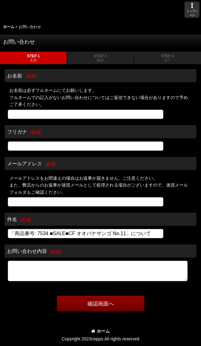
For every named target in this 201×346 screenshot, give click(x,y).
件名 (12, 219)
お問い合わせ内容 (27, 251)
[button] (192, 10)
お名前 (14, 75)
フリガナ (17, 132)
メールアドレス (24, 163)
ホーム (100, 331)
